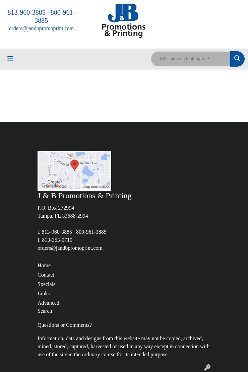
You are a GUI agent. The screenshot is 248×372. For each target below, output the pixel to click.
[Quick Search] (191, 59)
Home (44, 265)
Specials (46, 284)
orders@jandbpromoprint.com (41, 28)
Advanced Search (48, 307)
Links (44, 293)
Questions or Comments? (65, 325)
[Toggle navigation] (10, 59)
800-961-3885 (91, 232)
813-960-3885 (27, 12)
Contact (46, 275)
